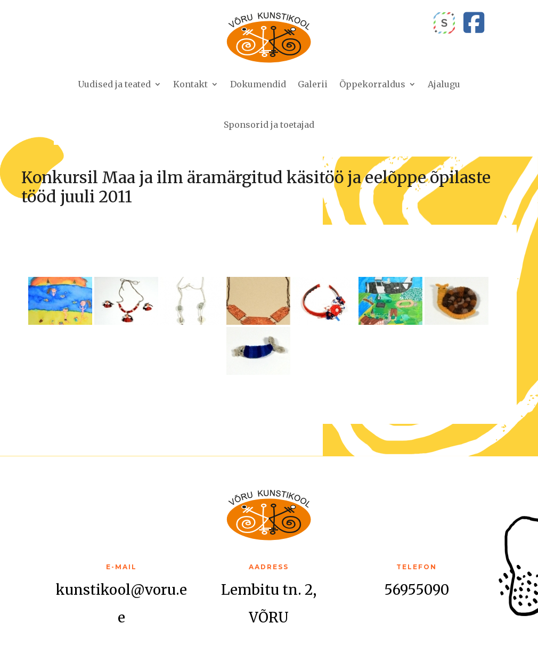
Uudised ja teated (114, 84)
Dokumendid (258, 84)
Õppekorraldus (372, 84)
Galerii (313, 84)
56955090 (416, 590)
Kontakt (190, 84)
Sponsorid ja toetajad (269, 124)
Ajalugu (444, 84)
